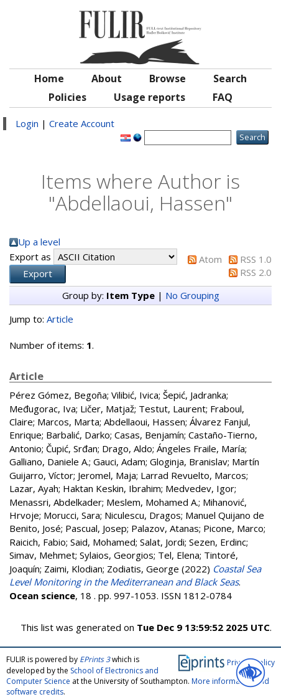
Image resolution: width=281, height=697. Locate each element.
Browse (167, 78)
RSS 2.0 (256, 272)
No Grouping (192, 295)
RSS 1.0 (256, 259)
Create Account (81, 123)
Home (49, 78)
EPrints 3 (95, 659)
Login (27, 123)
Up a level (39, 241)
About (106, 78)
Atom (210, 259)
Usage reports (149, 97)
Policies (67, 97)
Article (60, 319)
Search (230, 78)
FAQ (223, 97)
